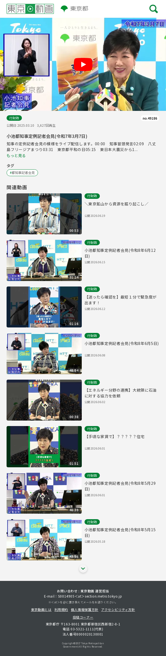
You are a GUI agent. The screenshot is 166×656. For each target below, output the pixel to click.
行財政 (14, 118)
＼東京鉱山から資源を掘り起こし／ (117, 203)
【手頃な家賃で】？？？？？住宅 (115, 436)
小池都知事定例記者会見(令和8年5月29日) (120, 486)
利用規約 (61, 609)
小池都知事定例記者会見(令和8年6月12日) (120, 253)
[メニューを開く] (153, 8)
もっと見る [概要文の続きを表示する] (16, 155)
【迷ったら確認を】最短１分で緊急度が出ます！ (121, 299)
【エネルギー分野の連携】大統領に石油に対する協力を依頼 (121, 392)
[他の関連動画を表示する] (83, 569)
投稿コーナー (83, 617)
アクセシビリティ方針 (118, 609)
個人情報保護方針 (84, 609)
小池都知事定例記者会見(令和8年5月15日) (120, 532)
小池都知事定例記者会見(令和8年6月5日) (122, 343)
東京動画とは (41, 609)
